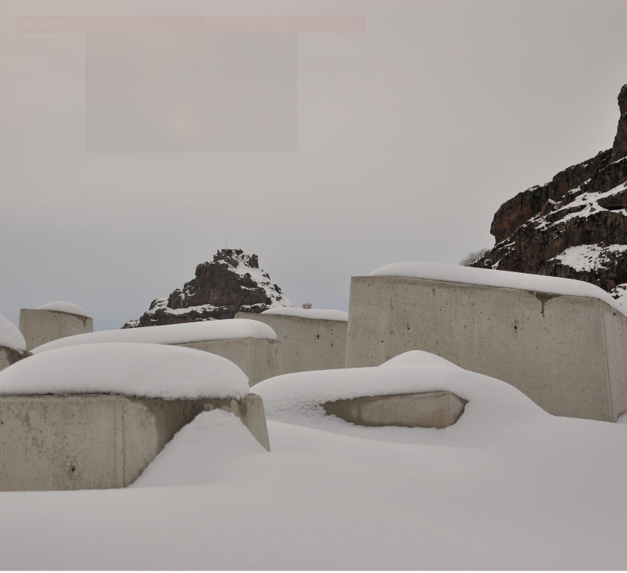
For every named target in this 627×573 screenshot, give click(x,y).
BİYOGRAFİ (541, 185)
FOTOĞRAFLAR (557, 244)
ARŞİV (523, 264)
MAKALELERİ (547, 224)
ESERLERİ (537, 205)
